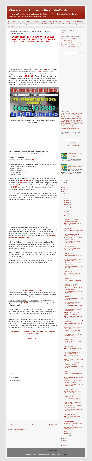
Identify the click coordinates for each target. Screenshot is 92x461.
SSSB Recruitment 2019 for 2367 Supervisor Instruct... (72, 331)
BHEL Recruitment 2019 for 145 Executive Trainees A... (72, 313)
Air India (19, 24)
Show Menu (11, 21)
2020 (64, 196)
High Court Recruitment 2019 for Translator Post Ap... (72, 363)
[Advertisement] (33, 57)
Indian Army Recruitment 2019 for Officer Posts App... (72, 349)
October (66, 204)
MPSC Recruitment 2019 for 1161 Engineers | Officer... (72, 399)
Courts (58, 24)
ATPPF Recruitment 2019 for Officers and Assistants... (73, 231)
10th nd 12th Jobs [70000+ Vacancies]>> (71, 44)
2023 (64, 189)
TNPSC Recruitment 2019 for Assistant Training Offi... (71, 285)
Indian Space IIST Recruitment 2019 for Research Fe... (73, 317)
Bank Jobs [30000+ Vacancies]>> (69, 40)
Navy (60, 21)
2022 (64, 191)
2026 (64, 182)
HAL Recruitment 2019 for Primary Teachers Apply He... (72, 392)
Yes (55, 8)
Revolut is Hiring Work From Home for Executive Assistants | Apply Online (76, 155)
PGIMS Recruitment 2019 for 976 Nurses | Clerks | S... (72, 245)
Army (25, 24)
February (66, 433)
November (67, 202)
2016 (64, 443)
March (66, 431)
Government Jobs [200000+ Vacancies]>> (72, 38)
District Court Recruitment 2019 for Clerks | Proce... (73, 295)
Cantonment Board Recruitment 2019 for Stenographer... (73, 367)
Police (64, 24)
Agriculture (11, 24)
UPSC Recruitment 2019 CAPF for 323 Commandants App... (73, 256)
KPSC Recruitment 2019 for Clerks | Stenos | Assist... (73, 338)
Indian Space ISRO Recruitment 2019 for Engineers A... (73, 417)
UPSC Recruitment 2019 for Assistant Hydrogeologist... (73, 335)
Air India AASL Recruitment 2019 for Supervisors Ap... (73, 424)
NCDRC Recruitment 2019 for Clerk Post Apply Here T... (73, 227)
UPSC (55, 21)
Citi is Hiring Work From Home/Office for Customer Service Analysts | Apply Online (71, 117)
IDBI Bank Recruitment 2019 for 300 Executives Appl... (73, 428)
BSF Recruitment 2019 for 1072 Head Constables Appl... (73, 306)
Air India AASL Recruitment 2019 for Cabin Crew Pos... (73, 395)
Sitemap (10, 26)
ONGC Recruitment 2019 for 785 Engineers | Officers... (72, 381)
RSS (62, 32)
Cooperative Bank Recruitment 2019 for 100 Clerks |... (73, 410)
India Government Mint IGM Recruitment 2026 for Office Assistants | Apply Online (71, 114)
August (66, 209)
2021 (64, 193)
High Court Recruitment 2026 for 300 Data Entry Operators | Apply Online (72, 124)
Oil (50, 21)
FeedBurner (76, 145)
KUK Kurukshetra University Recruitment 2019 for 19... (71, 356)
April (65, 218)
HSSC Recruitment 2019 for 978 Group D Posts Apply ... (72, 353)
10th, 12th (37, 21)
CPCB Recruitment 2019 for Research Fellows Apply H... (73, 252)
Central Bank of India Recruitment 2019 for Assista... (72, 242)
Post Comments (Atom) (21, 429)
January (66, 435)
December (67, 200)
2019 (64, 198)
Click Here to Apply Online (32, 290)
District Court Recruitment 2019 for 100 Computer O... (73, 406)
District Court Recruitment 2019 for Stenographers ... (73, 310)
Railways (28, 21)
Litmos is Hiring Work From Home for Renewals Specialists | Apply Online (70, 127)
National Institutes (34, 24)
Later (37, 8)
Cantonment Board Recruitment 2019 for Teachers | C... (73, 267)
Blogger (65, 454)
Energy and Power (78, 21)
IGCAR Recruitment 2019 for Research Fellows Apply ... (71, 220)
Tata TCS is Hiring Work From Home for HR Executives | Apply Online (75, 166)
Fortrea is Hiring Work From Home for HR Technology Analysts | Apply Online (71, 121)
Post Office (45, 24)
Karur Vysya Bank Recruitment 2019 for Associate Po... (73, 420)
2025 (64, 185)
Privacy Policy (73, 24)
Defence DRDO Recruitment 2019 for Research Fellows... (73, 260)
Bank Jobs (20, 21)
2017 (64, 440)
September (67, 207)
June (65, 213)
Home (33, 424)
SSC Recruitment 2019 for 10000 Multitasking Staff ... (72, 274)
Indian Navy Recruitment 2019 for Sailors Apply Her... (72, 224)
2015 (64, 445)
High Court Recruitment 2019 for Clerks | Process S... (72, 235)
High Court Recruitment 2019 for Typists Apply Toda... (72, 249)
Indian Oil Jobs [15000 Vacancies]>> (70, 46)
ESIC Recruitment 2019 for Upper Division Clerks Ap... (72, 403)
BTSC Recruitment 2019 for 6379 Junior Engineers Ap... (72, 388)
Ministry (44, 21)
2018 (64, 438)
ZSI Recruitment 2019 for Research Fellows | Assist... (73, 270)
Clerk (52, 24)
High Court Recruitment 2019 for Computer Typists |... (72, 303)
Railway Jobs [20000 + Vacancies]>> (70, 42)
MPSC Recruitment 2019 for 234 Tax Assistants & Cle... (73, 288)
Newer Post (13, 424)
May (65, 215)
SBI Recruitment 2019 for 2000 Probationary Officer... (72, 413)
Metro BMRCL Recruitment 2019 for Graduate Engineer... (73, 374)
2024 (64, 187)
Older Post (53, 424)
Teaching (67, 21)
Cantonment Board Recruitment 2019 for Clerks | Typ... (73, 345)
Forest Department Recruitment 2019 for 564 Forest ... (73, 324)
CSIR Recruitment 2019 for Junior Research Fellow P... (72, 281)
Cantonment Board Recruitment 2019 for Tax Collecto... (73, 299)
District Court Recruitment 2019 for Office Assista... (73, 327)
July (65, 211)
